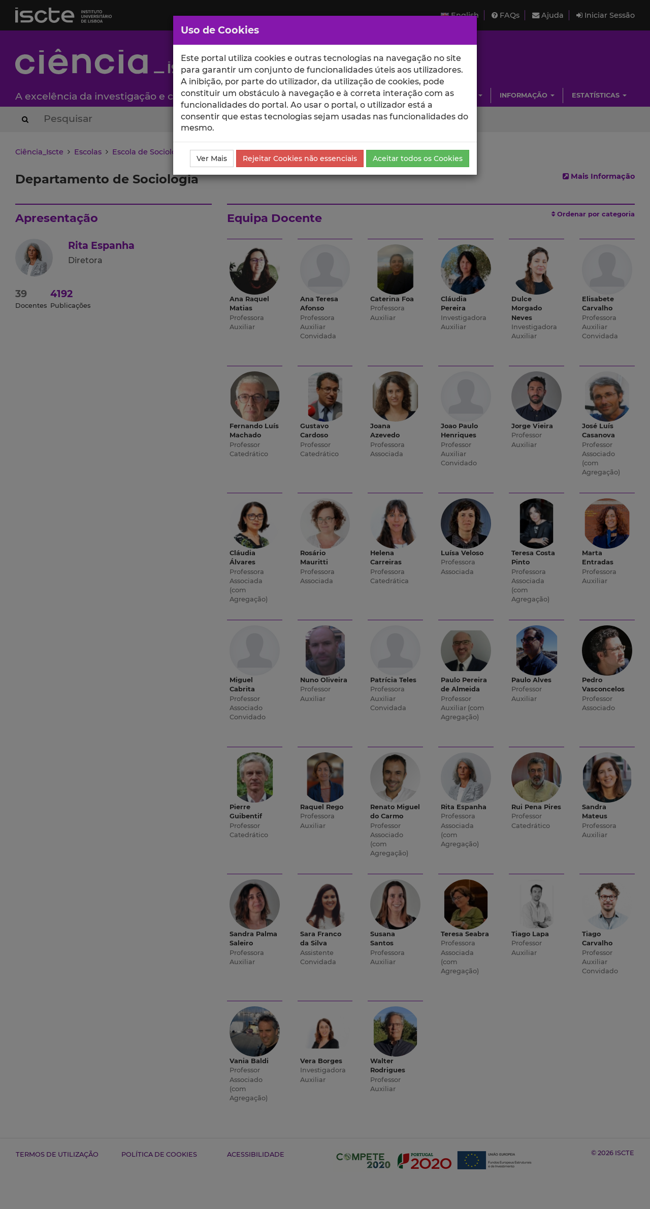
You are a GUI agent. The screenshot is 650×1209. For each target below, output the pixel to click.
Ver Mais (212, 158)
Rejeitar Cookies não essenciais (300, 158)
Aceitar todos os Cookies (418, 158)
